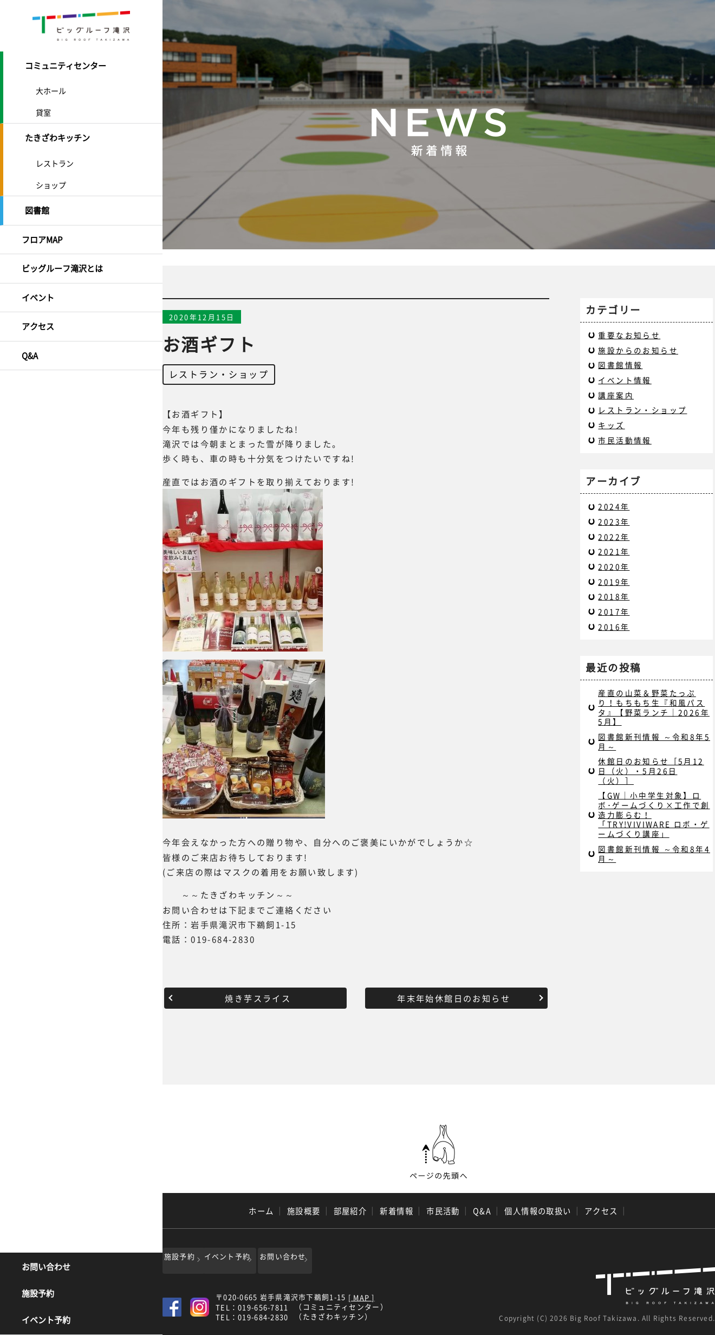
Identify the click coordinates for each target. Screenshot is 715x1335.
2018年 (613, 596)
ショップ (51, 180)
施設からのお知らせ (638, 350)
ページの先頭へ (438, 1152)
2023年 (613, 521)
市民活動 (443, 1211)
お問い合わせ (46, 1268)
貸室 (43, 110)
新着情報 (396, 1211)
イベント (38, 285)
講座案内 (616, 395)
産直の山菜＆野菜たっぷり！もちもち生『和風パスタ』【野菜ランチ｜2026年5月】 (654, 707)
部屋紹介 (350, 1211)
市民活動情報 (624, 440)
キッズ (611, 425)
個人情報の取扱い (537, 1211)
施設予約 (38, 1295)
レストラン (55, 158)
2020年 (613, 566)
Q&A (30, 339)
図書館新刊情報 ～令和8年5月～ (654, 741)
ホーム (261, 1211)
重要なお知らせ (629, 335)
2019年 (613, 581)
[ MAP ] (361, 1294)
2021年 (613, 551)
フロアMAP (42, 231)
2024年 (613, 506)
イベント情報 (624, 380)
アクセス (38, 312)
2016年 (613, 626)
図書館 (37, 205)
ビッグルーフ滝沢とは (62, 259)
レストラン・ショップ (219, 373)
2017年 (613, 611)
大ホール (51, 88)
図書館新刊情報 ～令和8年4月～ (654, 853)
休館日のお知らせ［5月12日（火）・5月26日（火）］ (651, 770)
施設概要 (304, 1211)
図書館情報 (620, 364)
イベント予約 (46, 1321)
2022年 (613, 536)
